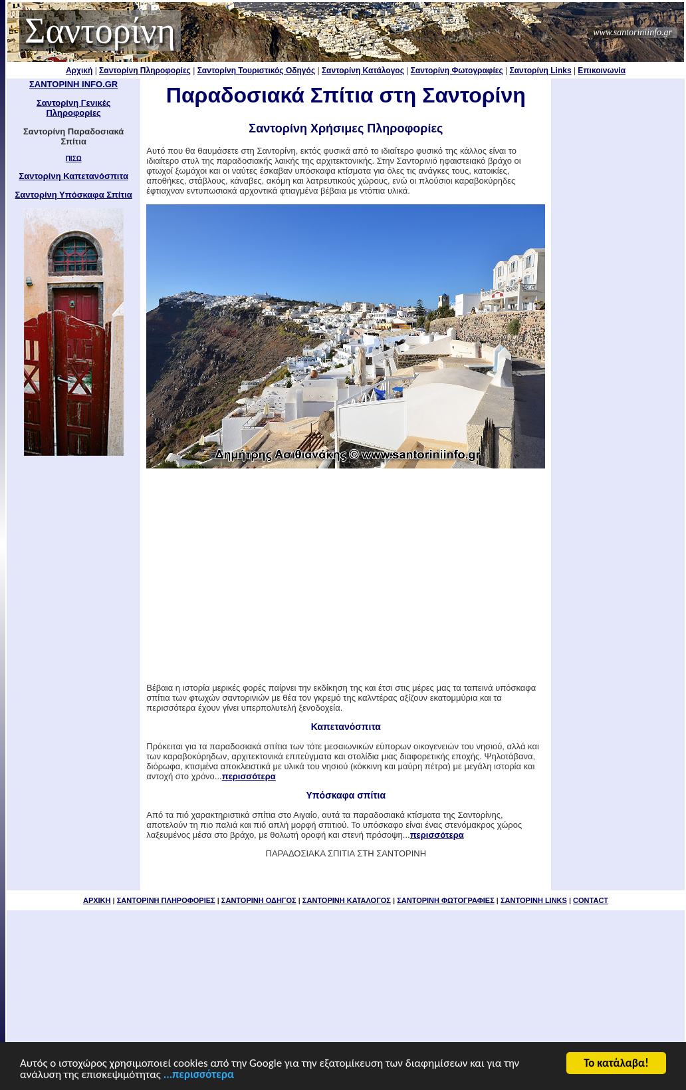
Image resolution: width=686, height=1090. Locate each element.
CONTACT (590, 900)
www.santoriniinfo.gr (632, 32)
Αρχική (79, 70)
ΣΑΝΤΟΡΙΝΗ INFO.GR (73, 84)
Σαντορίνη (100, 31)
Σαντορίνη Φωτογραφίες (457, 70)
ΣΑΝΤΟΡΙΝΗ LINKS (534, 900)
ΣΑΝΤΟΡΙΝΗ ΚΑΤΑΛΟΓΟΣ (346, 900)
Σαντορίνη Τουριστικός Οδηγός (256, 70)
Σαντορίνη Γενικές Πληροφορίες (74, 108)
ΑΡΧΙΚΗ (97, 900)
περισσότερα (249, 776)
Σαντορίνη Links (541, 70)
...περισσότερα (199, 1076)
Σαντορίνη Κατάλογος (363, 70)
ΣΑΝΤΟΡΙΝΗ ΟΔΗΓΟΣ (258, 900)
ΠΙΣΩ (74, 158)
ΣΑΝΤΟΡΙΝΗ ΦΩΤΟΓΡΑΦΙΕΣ (446, 900)
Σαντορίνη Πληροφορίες (145, 70)
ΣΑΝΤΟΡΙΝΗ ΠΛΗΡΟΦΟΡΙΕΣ (166, 900)
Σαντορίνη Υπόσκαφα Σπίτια (73, 195)
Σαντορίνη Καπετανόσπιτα (73, 176)
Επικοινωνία (602, 70)
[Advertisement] (618, 278)
